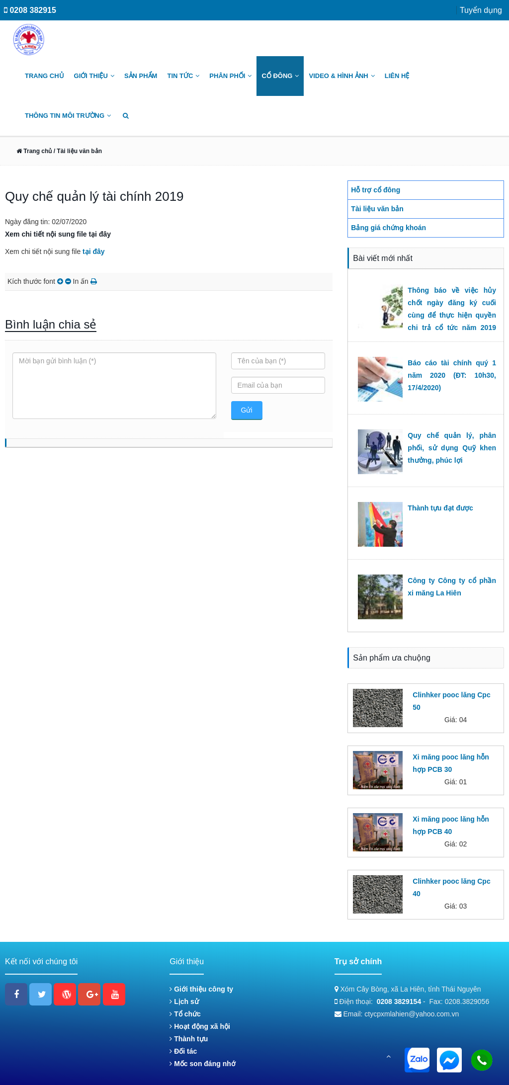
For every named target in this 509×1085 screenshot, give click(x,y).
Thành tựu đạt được (440, 508)
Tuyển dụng (481, 10)
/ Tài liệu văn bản (77, 151)
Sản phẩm (141, 76)
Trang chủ (44, 76)
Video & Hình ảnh (341, 76)
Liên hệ (397, 76)
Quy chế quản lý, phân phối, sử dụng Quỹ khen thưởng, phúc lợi (452, 447)
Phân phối (230, 76)
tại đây (94, 251)
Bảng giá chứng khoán (388, 228)
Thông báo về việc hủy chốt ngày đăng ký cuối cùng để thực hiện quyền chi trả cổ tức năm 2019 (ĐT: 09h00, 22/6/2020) (452, 315)
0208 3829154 (399, 1001)
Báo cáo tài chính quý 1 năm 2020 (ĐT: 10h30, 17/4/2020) (452, 375)
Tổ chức (185, 1014)
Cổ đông (280, 76)
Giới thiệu (94, 76)
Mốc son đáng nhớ (202, 1064)
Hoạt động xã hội (200, 1026)
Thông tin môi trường (68, 115)
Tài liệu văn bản (377, 209)
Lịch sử (184, 1001)
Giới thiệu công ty (201, 989)
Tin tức (183, 76)
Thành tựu (189, 1039)
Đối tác (183, 1051)
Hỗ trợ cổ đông (375, 190)
